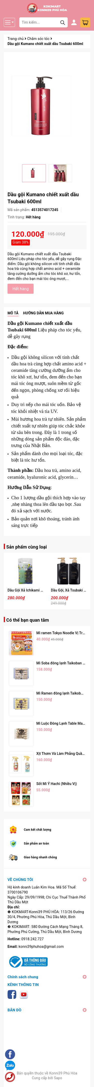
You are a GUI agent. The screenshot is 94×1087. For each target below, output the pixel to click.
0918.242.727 (32, 939)
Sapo (58, 1078)
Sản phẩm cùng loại (26, 547)
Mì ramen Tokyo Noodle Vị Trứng (62, 633)
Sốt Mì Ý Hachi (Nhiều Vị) (56, 784)
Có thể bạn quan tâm (27, 620)
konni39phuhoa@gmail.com (41, 947)
